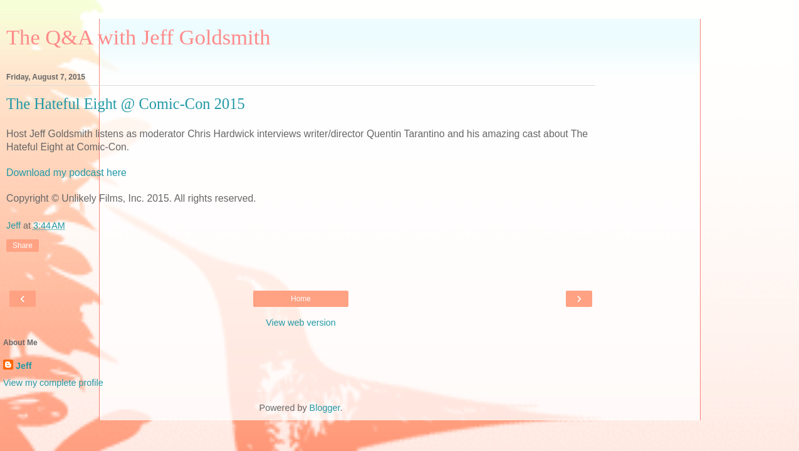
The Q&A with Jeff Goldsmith (138, 37)
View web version (301, 323)
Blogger (325, 408)
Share (23, 245)
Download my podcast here (66, 172)
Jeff (24, 366)
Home (301, 298)
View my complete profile (53, 383)
